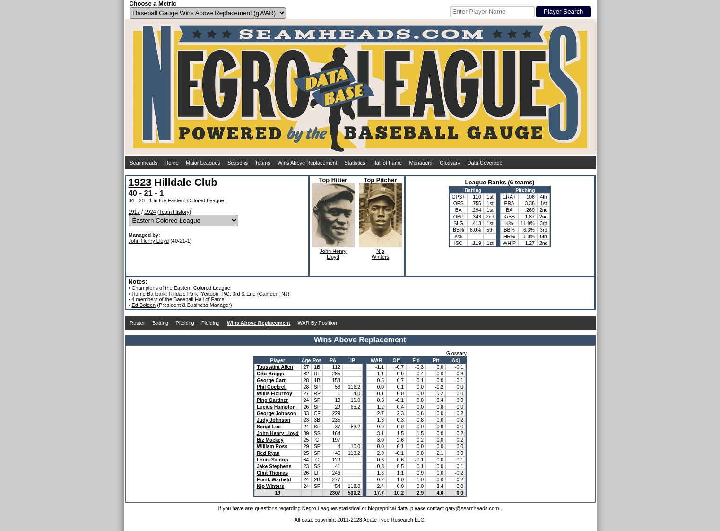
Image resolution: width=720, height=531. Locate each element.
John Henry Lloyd (149, 241)
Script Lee (269, 426)
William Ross (272, 446)
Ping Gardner (272, 400)
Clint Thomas (272, 473)
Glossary (450, 162)
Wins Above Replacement (307, 162)
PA (333, 360)
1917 (134, 212)
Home (171, 162)
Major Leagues (203, 162)
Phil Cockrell (272, 387)
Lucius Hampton (276, 406)
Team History (174, 212)
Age (306, 360)
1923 (140, 182)
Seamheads (143, 162)
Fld (416, 360)
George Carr (271, 380)
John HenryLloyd (333, 254)
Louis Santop (272, 459)
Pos (316, 360)
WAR (376, 360)
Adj (456, 360)
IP (352, 360)
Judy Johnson (273, 420)
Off (395, 360)
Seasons (237, 162)
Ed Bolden (143, 305)
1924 (150, 212)
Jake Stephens (274, 466)
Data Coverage (485, 162)
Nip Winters (270, 486)
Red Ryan (268, 453)
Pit (436, 360)
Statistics (354, 162)
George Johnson (276, 413)
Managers (421, 162)
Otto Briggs (270, 373)
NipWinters (380, 254)
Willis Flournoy (274, 393)
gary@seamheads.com (472, 508)
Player (278, 360)
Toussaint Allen (275, 367)
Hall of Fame (387, 162)
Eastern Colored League (196, 200)
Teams (262, 162)
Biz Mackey (270, 440)
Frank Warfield (274, 479)
